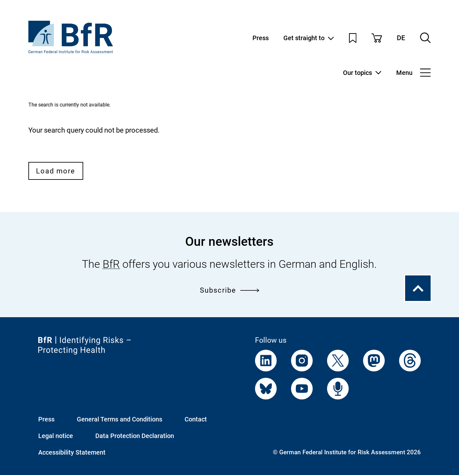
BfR (111, 264)
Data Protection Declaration (134, 436)
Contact (196, 419)
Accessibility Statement (72, 452)
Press (260, 37)
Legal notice (55, 436)
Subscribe (229, 290)
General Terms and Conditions (119, 419)
